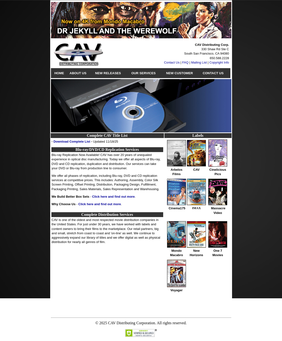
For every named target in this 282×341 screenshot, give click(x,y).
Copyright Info (219, 62)
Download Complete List (71, 141)
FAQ (185, 62)
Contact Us (171, 62)
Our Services (143, 73)
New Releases (108, 73)
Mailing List (199, 62)
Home (59, 73)
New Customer (179, 73)
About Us (78, 73)
